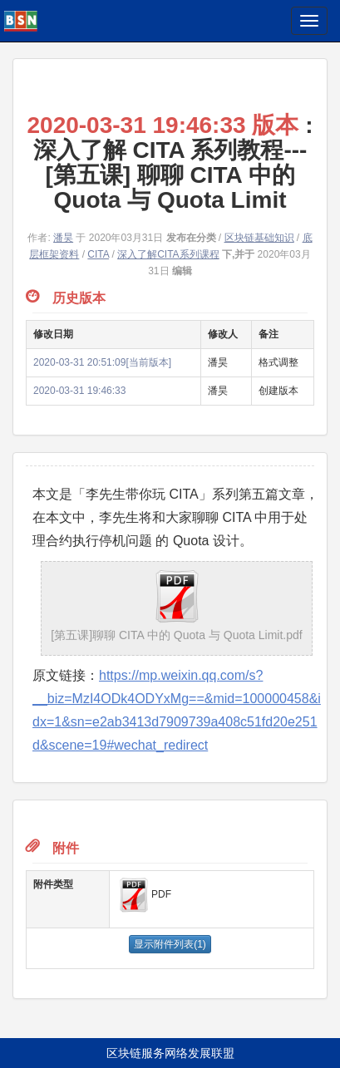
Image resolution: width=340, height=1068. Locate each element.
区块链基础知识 (259, 238)
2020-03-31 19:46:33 (79, 390)
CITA (98, 254)
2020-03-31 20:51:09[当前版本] (102, 362)
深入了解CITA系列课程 (168, 254)
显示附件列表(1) (170, 944)
